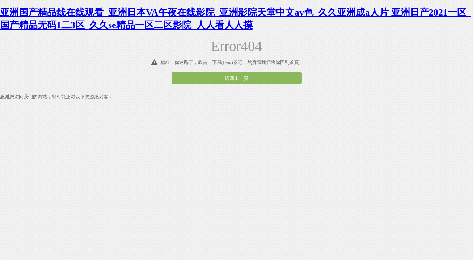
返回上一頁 (236, 78)
